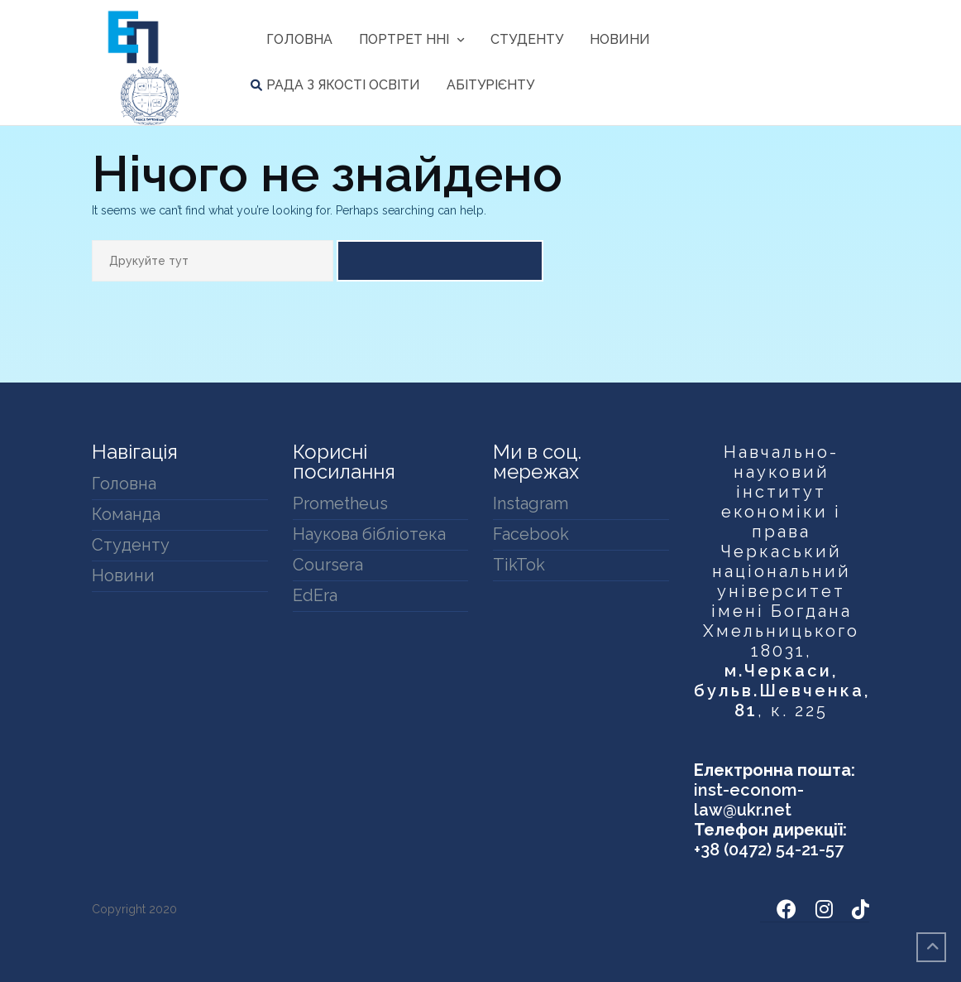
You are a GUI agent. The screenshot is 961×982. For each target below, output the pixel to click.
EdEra (315, 595)
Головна (299, 39)
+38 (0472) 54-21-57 (769, 849)
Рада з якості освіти (343, 85)
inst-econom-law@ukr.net (749, 800)
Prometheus (340, 503)
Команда (126, 514)
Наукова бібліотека (369, 534)
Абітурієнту (490, 85)
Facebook (531, 534)
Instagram (530, 503)
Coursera (328, 565)
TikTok (519, 565)
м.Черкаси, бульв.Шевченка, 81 (782, 690)
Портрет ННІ (404, 39)
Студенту (526, 39)
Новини (620, 39)
